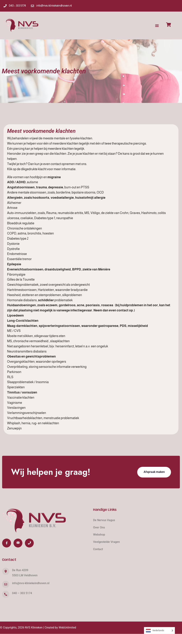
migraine (54, 177)
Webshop (99, 534)
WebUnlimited (67, 627)
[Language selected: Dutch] (159, 630)
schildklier (46, 300)
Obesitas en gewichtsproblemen (31, 356)
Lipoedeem (15, 315)
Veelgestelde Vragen (106, 542)
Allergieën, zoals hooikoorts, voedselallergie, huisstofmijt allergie (56, 197)
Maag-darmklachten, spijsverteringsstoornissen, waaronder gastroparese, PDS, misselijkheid (77, 326)
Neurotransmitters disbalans (27, 351)
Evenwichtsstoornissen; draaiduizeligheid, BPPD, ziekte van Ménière (58, 269)
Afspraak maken (154, 472)
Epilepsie (14, 264)
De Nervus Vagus (104, 520)
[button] (157, 25)
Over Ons (99, 527)
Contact (98, 549)
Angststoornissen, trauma (27, 187)
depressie (55, 187)
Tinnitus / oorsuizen (22, 392)
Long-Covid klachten (22, 320)
